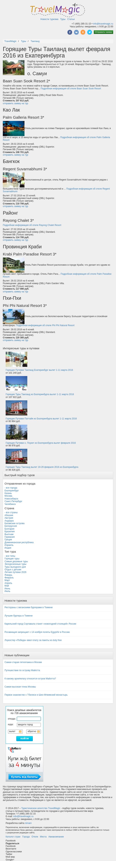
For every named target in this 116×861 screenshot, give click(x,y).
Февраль (9, 577)
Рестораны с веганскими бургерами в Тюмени (29, 607)
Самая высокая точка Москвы (20, 686)
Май (7, 585)
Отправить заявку (103, 32)
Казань (8, 493)
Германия (10, 537)
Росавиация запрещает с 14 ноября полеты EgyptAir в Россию (37, 632)
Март (7, 580)
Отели (35, 836)
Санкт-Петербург (13, 501)
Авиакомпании (56, 836)
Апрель (8, 583)
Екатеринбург (12, 490)
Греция (8, 539)
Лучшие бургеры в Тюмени (19, 615)
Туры (63, 19)
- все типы (10, 556)
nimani (28, 823)
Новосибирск (11, 498)
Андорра (9, 520)
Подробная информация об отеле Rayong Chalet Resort (32, 225)
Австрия (9, 518)
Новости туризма (49, 19)
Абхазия (9, 515)
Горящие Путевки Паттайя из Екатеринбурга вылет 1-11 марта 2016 (41, 418)
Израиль (9, 545)
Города (26, 836)
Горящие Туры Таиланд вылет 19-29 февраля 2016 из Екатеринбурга (42, 467)
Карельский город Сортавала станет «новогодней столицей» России (40, 623)
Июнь (7, 588)
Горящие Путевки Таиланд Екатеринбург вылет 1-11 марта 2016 (39, 370)
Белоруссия (11, 526)
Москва (8, 496)
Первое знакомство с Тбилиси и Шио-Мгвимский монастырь (36, 695)
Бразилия (10, 531)
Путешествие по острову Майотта (22, 670)
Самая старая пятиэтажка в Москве (23, 662)
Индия (8, 548)
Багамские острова (14, 523)
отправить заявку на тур (15, 103)
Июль (7, 591)
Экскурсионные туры (15, 564)
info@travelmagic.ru (103, 23)
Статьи (71, 19)
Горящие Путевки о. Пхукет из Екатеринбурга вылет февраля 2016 (41, 443)
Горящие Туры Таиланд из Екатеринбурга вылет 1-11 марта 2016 (40, 394)
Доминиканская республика (19, 542)
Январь (8, 575)
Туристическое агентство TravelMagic (40, 808)
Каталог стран (13, 836)
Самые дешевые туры (16, 561)
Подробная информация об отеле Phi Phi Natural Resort (45, 325)
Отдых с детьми (13, 569)
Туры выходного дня (15, 567)
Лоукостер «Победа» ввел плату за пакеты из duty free (33, 640)
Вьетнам (9, 534)
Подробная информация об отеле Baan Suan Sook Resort (70, 88)
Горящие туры (12, 558)
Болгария (9, 529)
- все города (11, 487)
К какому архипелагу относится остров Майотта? (30, 678)
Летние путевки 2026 (15, 572)
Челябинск (10, 504)
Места (43, 836)
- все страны (11, 512)
